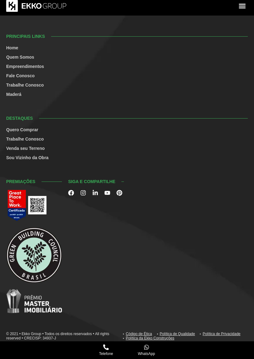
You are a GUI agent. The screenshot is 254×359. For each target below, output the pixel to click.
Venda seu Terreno (25, 148)
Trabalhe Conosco (25, 85)
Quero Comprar (22, 129)
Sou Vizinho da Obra (27, 157)
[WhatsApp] (146, 347)
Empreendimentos (25, 66)
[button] (242, 5)
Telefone (106, 354)
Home (12, 47)
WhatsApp (146, 354)
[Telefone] (106, 347)
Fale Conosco (20, 75)
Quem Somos (20, 57)
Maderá (13, 94)
